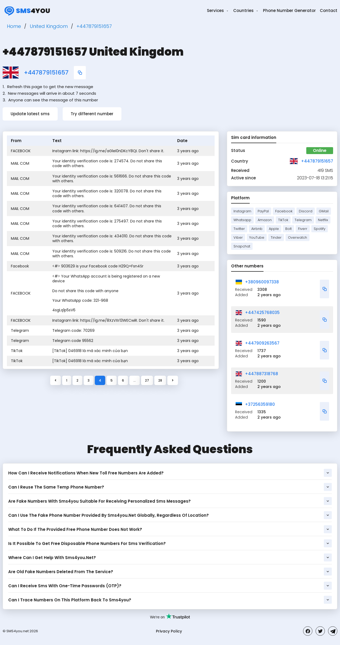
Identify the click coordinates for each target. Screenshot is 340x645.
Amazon (265, 219)
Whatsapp (242, 219)
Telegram (303, 219)
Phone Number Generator (289, 10)
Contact (328, 10)
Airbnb (256, 228)
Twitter (239, 228)
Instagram (242, 211)
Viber (238, 237)
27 (147, 380)
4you (26, 10)
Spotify (319, 228)
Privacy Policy (169, 631)
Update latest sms (30, 114)
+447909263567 (262, 343)
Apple (274, 228)
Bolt (288, 228)
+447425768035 (262, 313)
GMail (324, 211)
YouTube (256, 237)
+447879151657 (46, 73)
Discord (305, 211)
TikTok (283, 219)
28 (160, 380)
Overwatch (297, 237)
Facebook (283, 211)
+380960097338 (262, 282)
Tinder (276, 237)
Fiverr (302, 228)
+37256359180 (260, 404)
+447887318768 (261, 374)
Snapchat (241, 246)
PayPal (263, 211)
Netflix (323, 219)
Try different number (92, 114)
